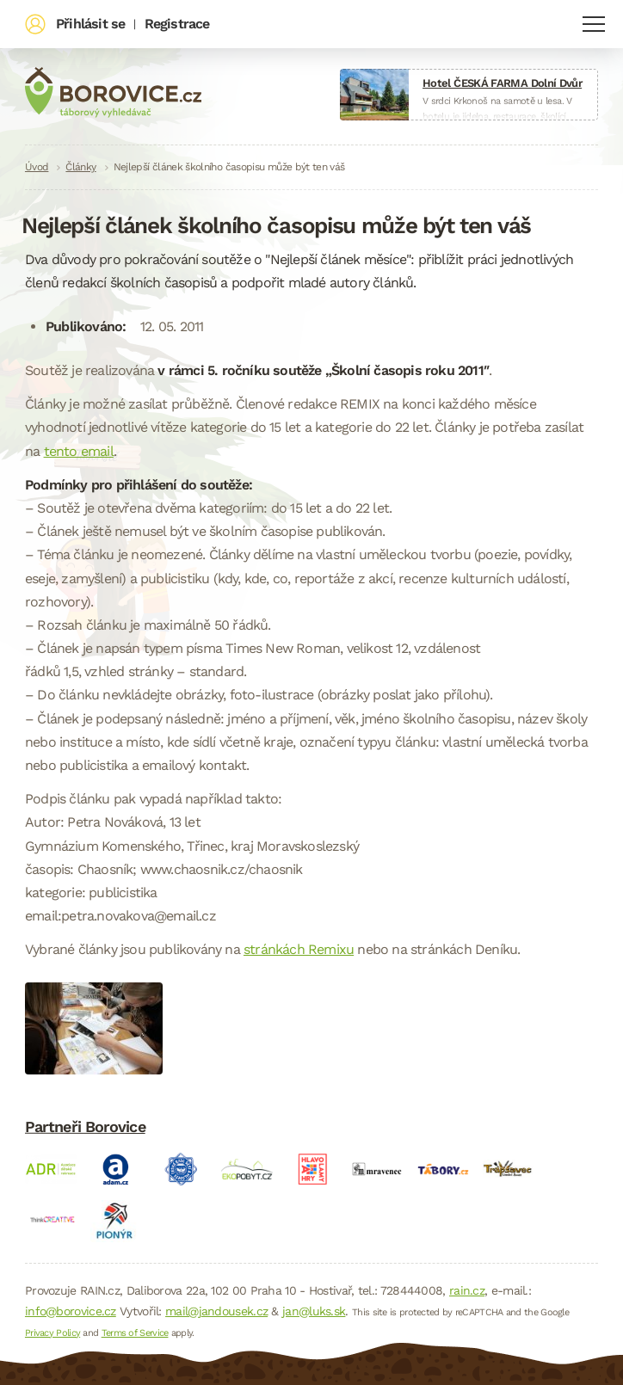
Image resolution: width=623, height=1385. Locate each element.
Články (80, 167)
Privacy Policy (52, 1333)
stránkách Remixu (299, 949)
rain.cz (466, 1290)
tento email (79, 451)
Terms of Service (135, 1333)
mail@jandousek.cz (216, 1311)
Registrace (177, 23)
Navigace (594, 24)
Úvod (36, 167)
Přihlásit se (90, 23)
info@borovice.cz (70, 1311)
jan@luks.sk (313, 1311)
